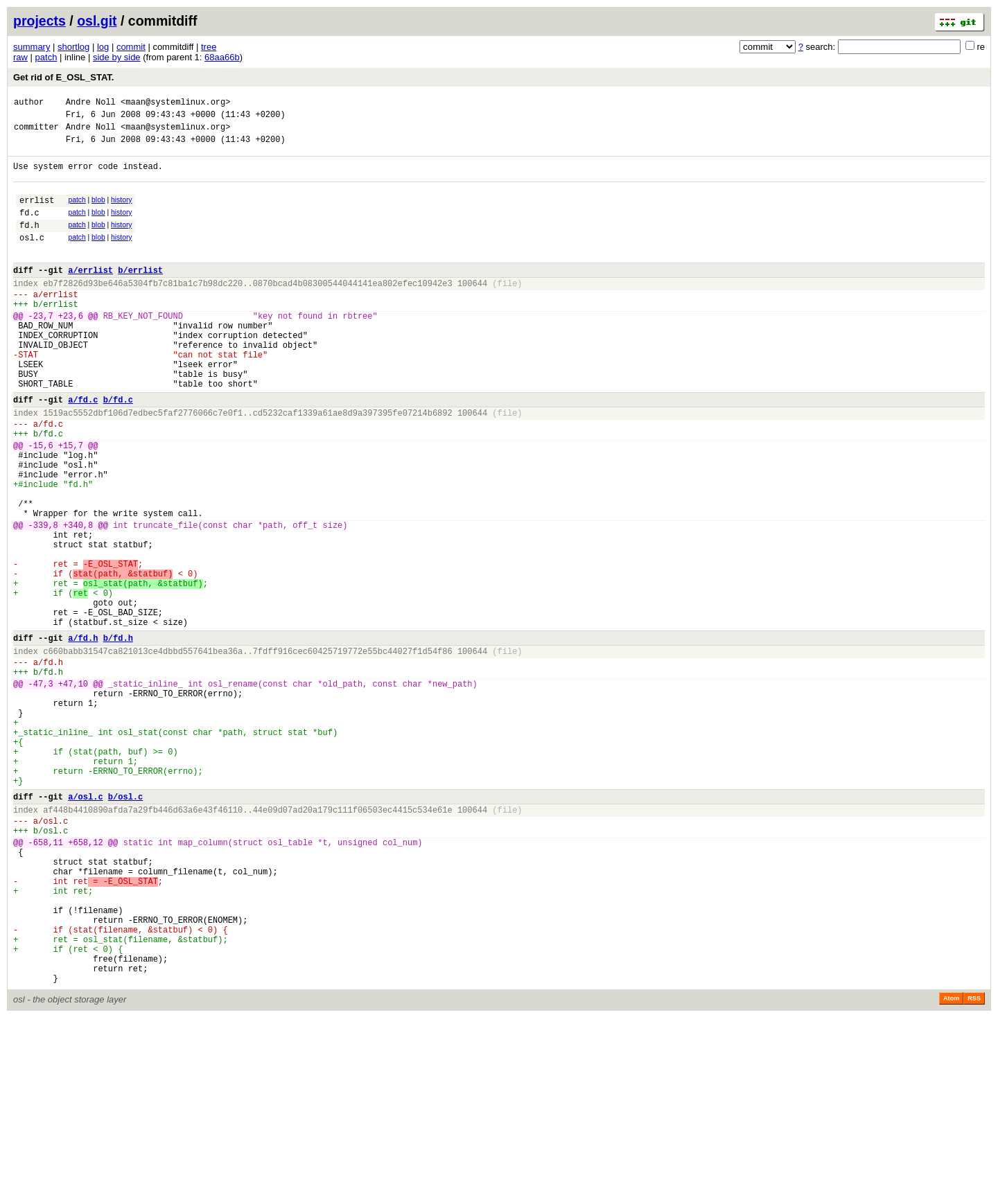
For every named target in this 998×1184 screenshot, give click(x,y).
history (121, 212)
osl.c (31, 258)
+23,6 (70, 349)
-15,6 (40, 503)
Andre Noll (91, 103)
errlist (36, 214)
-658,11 (45, 979)
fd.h (29, 243)
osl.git (96, 20)
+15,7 (70, 503)
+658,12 (85, 979)
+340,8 (78, 600)
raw (20, 57)
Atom (951, 1164)
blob (98, 212)
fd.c (29, 229)
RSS (974, 1164)
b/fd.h (118, 735)
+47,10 (73, 789)
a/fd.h (83, 735)
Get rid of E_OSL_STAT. (63, 77)
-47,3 (40, 789)
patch (46, 57)
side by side (117, 57)
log (103, 47)
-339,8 (43, 600)
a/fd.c (83, 449)
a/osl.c (85, 925)
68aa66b (222, 57)
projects (39, 20)
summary (31, 47)
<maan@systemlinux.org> (175, 103)
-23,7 (40, 349)
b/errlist (140, 295)
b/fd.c (118, 449)
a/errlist (90, 295)
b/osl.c (125, 925)
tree (208, 47)
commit (131, 47)
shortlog (73, 47)
